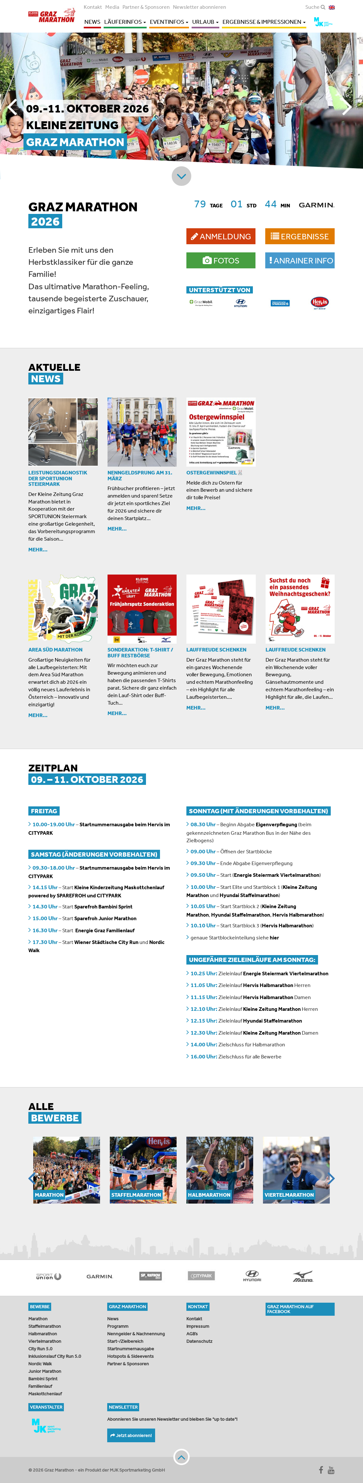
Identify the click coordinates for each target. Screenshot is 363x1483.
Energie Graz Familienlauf (104, 930)
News (92, 21)
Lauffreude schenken (216, 649)
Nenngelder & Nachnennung (136, 1334)
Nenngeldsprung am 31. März (140, 475)
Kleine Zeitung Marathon (272, 1009)
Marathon (38, 1319)
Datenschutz (199, 1341)
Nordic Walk (40, 1364)
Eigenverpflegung (276, 824)
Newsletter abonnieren (199, 7)
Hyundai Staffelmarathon (249, 895)
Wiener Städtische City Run (106, 942)
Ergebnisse (300, 236)
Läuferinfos (125, 21)
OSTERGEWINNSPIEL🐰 (214, 472)
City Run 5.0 (40, 1349)
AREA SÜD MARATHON (55, 649)
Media (112, 7)
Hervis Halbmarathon (297, 914)
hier (274, 937)
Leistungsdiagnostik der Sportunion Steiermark (57, 478)
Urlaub (205, 21)
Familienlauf (40, 1386)
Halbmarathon (42, 1334)
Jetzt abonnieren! (131, 1435)
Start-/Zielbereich (125, 1341)
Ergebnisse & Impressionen (264, 21)
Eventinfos (169, 21)
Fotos (221, 260)
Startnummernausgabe (130, 1349)
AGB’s (192, 1334)
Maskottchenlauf (45, 1394)
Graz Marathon (53, 15)
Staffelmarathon (44, 1326)
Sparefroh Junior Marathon (105, 918)
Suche (315, 7)
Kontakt (93, 7)
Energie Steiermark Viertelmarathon (276, 875)
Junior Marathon (44, 1371)
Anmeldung (221, 236)
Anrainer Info (301, 260)
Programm (117, 1326)
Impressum (197, 1326)
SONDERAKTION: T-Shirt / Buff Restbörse (140, 652)
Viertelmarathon (44, 1341)
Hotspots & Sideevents (130, 1356)
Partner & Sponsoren (146, 7)
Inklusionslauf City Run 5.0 (54, 1356)
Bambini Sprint (42, 1379)
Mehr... (38, 549)
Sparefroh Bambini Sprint (104, 906)
